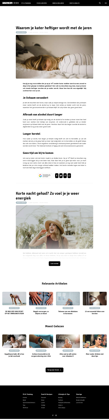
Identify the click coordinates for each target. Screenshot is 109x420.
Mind (24, 400)
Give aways (61, 407)
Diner (42, 400)
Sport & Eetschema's (29, 402)
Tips (24, 405)
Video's (60, 405)
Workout (25, 407)
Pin (65, 175)
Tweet (60, 175)
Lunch (43, 402)
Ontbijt (43, 405)
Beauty (60, 397)
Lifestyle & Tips (64, 394)
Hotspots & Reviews (64, 402)
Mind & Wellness (58, 3)
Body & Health (74, 3)
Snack (43, 407)
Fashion (60, 400)
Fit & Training (26, 3)
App (71, 175)
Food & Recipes (42, 3)
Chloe (46, 32)
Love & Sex (79, 402)
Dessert (43, 397)
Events (25, 397)
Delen (54, 175)
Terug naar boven (53, 371)
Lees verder (54, 264)
